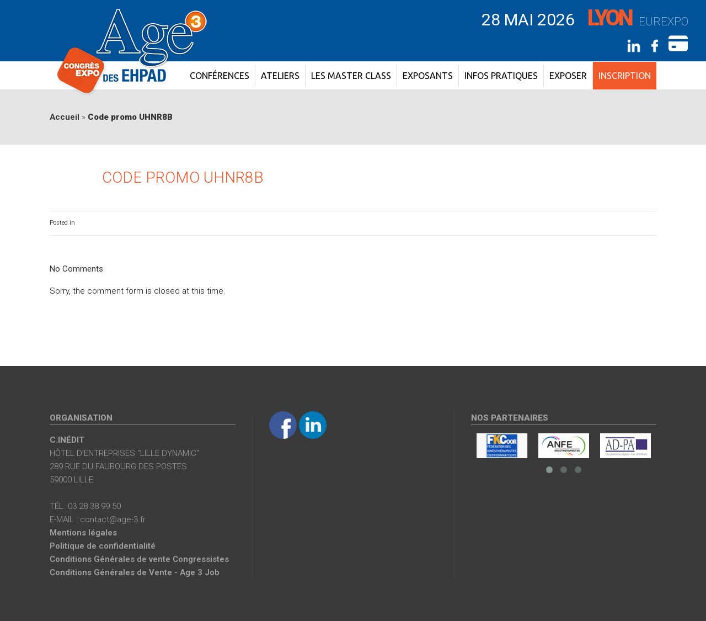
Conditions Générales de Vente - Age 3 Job (135, 572)
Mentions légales (83, 533)
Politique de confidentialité (103, 546)
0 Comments (638, 222)
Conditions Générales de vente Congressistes (139, 559)
